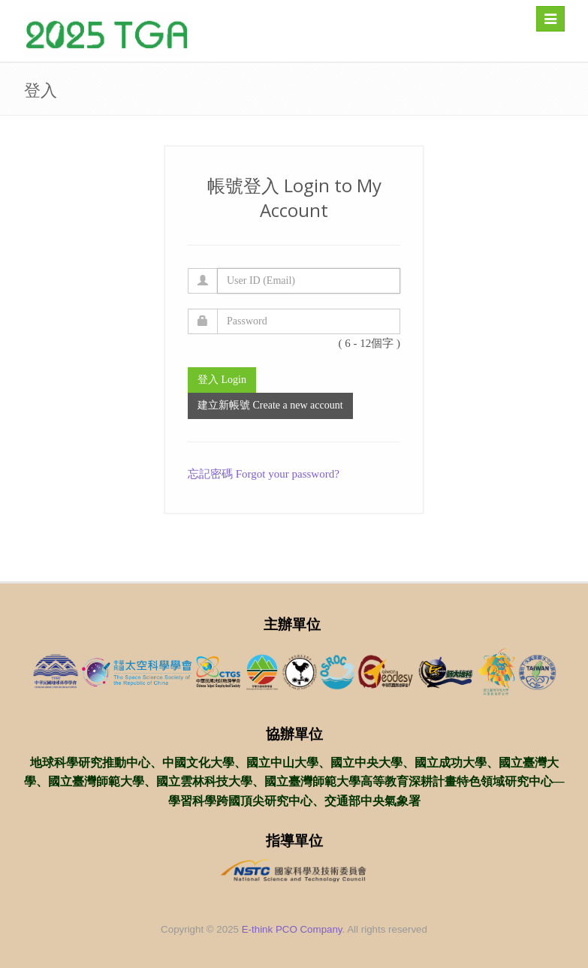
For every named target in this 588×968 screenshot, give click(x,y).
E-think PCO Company (292, 929)
